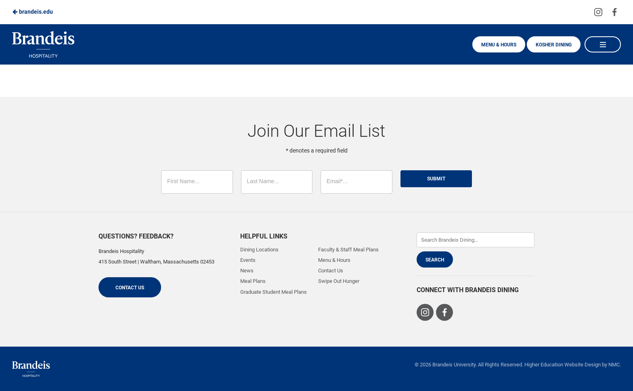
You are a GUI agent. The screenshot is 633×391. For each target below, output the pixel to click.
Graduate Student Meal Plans (273, 292)
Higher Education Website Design (562, 365)
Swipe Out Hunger (338, 281)
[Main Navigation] (603, 44)
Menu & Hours (498, 45)
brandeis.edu (32, 11)
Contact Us (129, 288)
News (247, 271)
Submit (436, 179)
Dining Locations (259, 250)
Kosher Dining (554, 45)
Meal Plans (253, 281)
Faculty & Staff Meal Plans (348, 250)
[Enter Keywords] (475, 239)
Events (248, 260)
